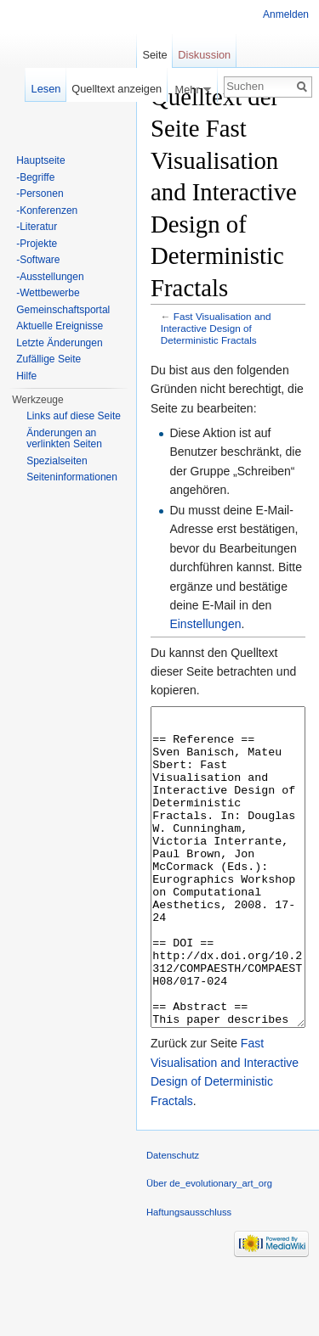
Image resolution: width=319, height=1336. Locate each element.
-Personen (39, 193)
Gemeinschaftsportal (63, 310)
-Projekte (36, 244)
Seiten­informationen (71, 477)
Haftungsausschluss (188, 1276)
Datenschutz (172, 1219)
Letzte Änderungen (59, 343)
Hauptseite (40, 160)
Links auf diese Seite (73, 416)
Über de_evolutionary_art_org (209, 1247)
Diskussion (204, 54)
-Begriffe (35, 177)
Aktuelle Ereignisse (59, 326)
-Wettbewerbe (47, 293)
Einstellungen (205, 624)
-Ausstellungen (49, 277)
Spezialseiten (56, 461)
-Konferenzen (46, 210)
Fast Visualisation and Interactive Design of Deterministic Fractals (216, 328)
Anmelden (286, 14)
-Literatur (36, 227)
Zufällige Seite (48, 359)
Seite (154, 54)
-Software (38, 260)
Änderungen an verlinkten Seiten (64, 439)
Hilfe (26, 376)
